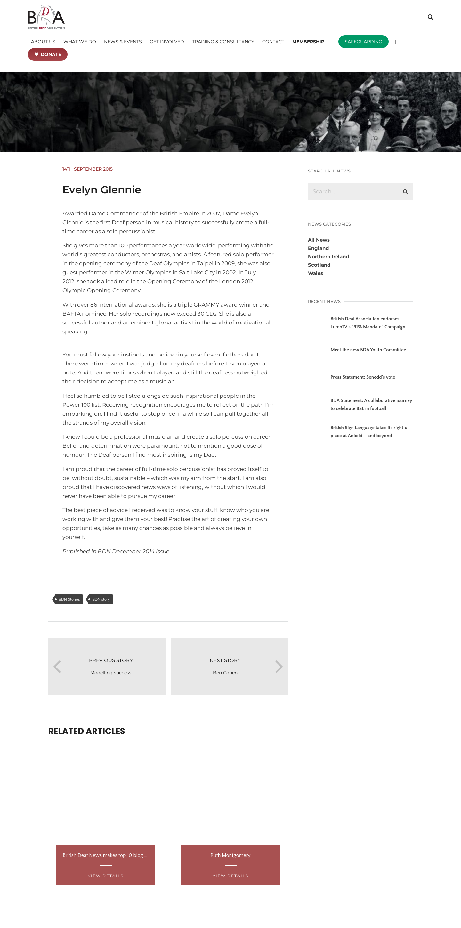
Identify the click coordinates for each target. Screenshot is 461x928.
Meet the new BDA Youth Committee (368, 350)
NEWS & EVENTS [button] (123, 41)
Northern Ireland (328, 256)
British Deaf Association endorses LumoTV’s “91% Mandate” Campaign (367, 323)
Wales (315, 273)
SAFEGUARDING (363, 41)
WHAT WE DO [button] (79, 41)
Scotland (319, 265)
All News (319, 240)
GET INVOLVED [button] (167, 41)
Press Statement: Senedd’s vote (362, 377)
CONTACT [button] (273, 41)
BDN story (101, 599)
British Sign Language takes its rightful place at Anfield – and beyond (369, 431)
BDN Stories (69, 599)
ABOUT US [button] (43, 41)
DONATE (51, 54)
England (318, 248)
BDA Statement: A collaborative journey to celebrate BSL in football (371, 404)
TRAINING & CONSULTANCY (223, 41)
